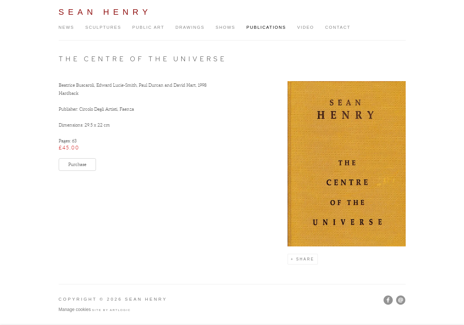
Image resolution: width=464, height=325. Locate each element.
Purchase (77, 164)
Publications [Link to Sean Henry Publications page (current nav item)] (266, 27)
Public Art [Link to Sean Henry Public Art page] (148, 27)
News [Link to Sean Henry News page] (67, 27)
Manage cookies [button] (75, 309)
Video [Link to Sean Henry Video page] (305, 27)
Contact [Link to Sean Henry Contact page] (338, 27)
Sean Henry (105, 12)
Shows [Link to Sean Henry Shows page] (225, 27)
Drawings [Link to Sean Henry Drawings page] (189, 27)
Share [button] (305, 259)
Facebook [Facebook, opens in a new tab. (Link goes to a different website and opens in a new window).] (388, 300)
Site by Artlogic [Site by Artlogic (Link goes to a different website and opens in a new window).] (111, 310)
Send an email (400, 300)
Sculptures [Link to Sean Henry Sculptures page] (103, 27)
